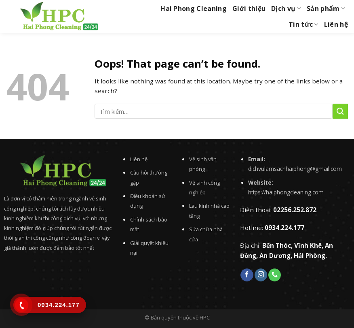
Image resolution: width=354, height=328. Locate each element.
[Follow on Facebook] (246, 274)
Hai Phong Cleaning (193, 8)
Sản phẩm (326, 8)
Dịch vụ (286, 8)
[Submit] (340, 111)
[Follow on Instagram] (261, 274)
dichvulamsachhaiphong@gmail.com (295, 169)
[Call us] (274, 274)
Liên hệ (336, 24)
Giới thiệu (249, 8)
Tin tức (303, 24)
